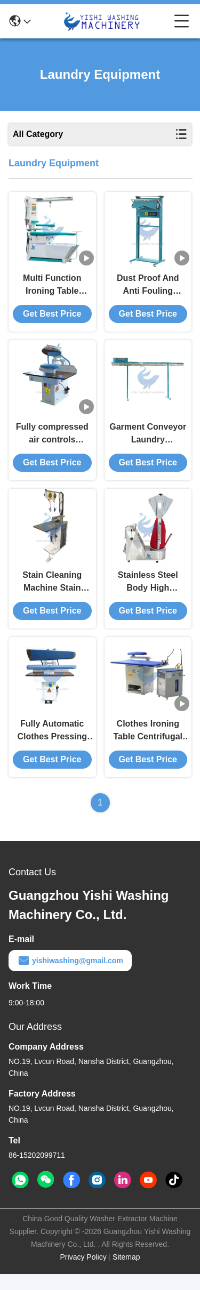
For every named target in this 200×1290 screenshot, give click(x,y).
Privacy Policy (83, 1273)
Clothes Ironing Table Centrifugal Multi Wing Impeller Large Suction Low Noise (148, 747)
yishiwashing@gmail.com (70, 976)
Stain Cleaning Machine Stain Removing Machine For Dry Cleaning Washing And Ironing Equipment (52, 595)
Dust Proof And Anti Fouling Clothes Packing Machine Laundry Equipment (148, 290)
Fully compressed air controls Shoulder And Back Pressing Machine (52, 442)
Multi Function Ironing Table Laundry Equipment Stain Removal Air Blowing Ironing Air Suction (52, 290)
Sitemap (126, 1273)
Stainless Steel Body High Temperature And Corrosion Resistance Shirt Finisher (148, 595)
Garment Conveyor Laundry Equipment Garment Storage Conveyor (147, 442)
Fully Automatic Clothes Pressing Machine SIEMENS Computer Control (52, 747)
